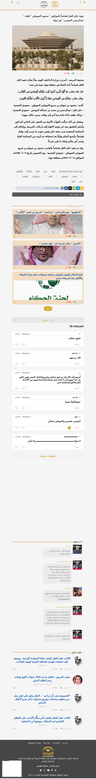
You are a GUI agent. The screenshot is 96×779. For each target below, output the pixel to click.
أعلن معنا (46, 743)
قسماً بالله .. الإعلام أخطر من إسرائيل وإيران (59, 553)
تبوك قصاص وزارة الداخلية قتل (70, 171)
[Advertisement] (67, 503)
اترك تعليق (48, 320)
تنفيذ (53, 171)
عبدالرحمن (36, 176)
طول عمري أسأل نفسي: (64, 562)
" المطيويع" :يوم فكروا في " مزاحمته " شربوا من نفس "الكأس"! (49, 212)
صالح (70, 631)
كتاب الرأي (76, 653)
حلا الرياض (68, 589)
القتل (38, 171)
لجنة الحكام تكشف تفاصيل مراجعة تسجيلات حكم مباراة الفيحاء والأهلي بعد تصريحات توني (50, 277)
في (80, 181)
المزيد (48, 309)
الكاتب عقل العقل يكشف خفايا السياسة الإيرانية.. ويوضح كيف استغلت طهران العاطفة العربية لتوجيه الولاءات (42, 661)
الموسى (25, 176)
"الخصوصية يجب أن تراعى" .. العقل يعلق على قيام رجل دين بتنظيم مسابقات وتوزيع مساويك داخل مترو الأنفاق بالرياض (42, 700)
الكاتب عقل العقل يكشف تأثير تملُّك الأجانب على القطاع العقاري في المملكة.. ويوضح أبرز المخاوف (42, 720)
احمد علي (69, 546)
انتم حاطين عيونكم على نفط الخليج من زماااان (57, 638)
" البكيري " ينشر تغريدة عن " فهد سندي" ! (60, 243)
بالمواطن (19, 171)
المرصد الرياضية (74, 206)
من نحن (65, 743)
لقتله (50, 176)
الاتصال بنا (56, 743)
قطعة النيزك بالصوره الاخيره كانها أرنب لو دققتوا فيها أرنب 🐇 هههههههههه (57, 596)
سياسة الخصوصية (34, 743)
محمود (74, 176)
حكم (45, 171)
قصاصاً (29, 171)
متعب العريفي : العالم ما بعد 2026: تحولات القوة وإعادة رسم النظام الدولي (42, 679)
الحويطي (64, 176)
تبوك (73, 181)
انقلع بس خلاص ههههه (64, 607)
